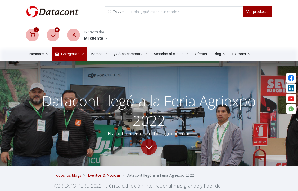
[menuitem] (200, 54)
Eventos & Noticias (104, 175)
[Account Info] (96, 38)
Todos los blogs (67, 175)
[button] (116, 11)
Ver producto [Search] (257, 11)
